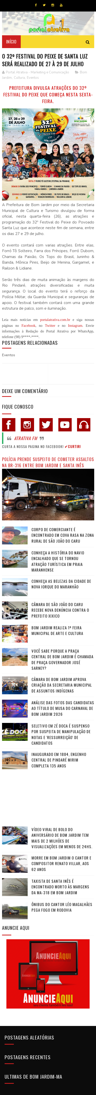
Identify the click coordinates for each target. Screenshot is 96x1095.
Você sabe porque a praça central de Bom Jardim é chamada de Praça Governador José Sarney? (62, 659)
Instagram (75, 326)
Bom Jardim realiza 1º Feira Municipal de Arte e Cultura (57, 630)
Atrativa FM (25, 438)
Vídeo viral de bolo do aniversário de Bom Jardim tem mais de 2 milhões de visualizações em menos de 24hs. (61, 838)
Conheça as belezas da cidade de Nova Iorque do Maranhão (61, 584)
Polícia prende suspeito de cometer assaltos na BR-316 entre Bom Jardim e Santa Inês (48, 462)
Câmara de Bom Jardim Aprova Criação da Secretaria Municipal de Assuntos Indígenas (61, 685)
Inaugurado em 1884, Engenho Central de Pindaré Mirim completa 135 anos (58, 759)
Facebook (28, 326)
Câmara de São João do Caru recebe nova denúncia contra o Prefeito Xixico (60, 610)
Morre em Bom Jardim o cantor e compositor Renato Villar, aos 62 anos (61, 863)
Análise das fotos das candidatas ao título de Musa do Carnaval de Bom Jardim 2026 (62, 708)
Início (11, 42)
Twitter (50, 326)
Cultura (19, 77)
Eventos (33, 77)
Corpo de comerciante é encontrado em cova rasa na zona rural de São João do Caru (62, 535)
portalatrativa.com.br (55, 320)
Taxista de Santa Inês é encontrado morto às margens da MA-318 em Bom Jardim (60, 886)
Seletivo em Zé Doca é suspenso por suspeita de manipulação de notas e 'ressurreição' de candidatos (61, 734)
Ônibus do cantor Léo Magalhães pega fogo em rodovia (61, 907)
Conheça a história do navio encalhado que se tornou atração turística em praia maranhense (57, 561)
